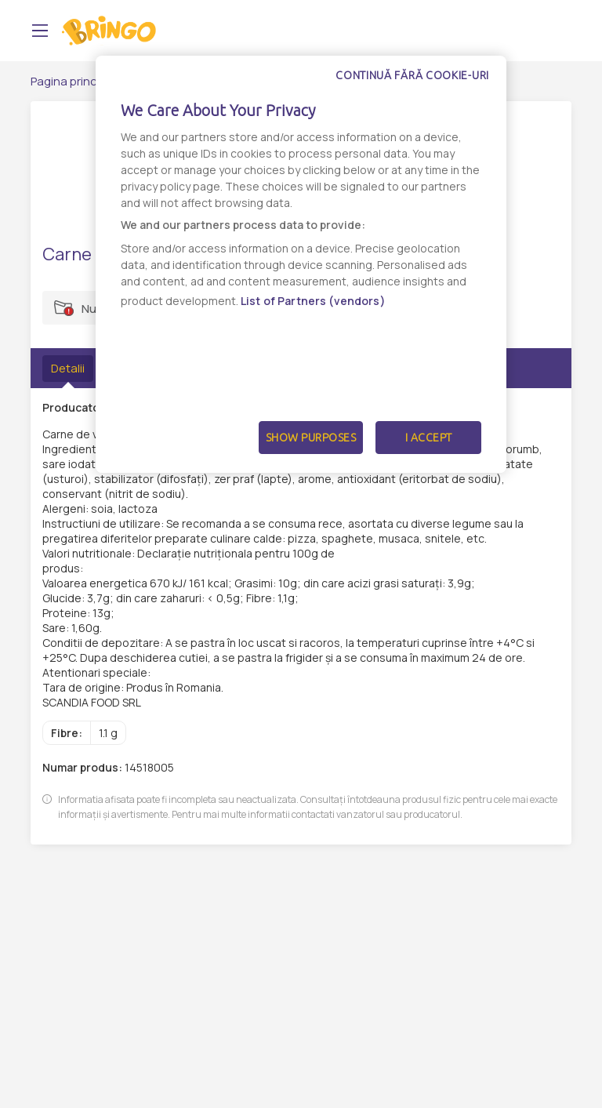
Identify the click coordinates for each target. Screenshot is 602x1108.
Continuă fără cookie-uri (412, 75)
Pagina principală (76, 81)
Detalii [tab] (68, 368)
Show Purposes (311, 437)
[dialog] (301, 264)
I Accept (428, 437)
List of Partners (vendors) (313, 300)
